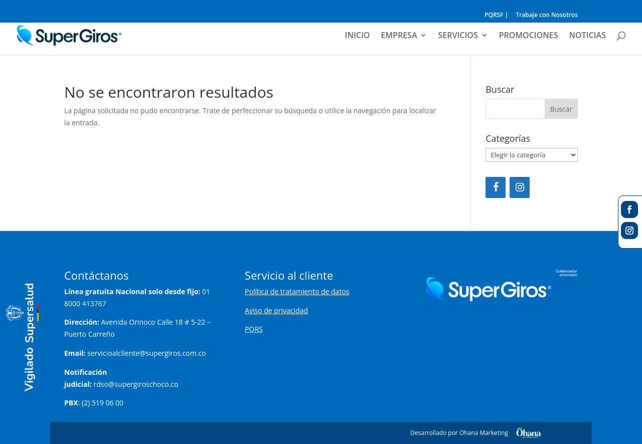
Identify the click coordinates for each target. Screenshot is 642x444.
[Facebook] (496, 187)
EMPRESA (399, 36)
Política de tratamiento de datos (297, 291)
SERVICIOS (457, 36)
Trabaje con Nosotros (547, 15)
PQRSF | (496, 15)
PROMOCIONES (528, 36)
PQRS (254, 329)
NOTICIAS (587, 36)
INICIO (357, 36)
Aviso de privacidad (276, 310)
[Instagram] (520, 187)
